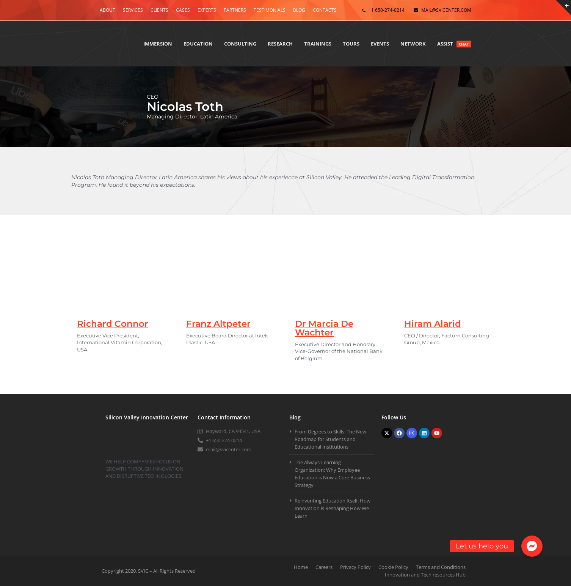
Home (301, 567)
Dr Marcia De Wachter (324, 328)
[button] (532, 546)
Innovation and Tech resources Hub (425, 574)
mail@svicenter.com (446, 10)
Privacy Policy (355, 567)
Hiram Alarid (432, 323)
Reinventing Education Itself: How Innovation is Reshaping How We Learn (332, 508)
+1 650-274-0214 (387, 10)
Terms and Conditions (441, 567)
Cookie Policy (393, 567)
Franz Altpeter (218, 323)
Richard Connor (112, 323)
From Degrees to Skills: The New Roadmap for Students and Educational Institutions (330, 439)
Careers (324, 567)
